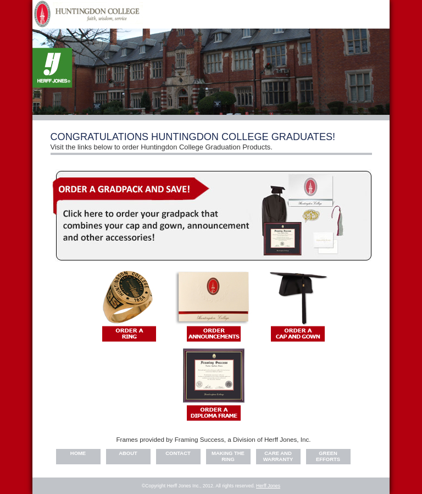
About (128, 453)
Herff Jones (268, 486)
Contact (177, 453)
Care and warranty (278, 456)
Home (78, 453)
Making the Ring (228, 456)
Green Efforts (328, 456)
